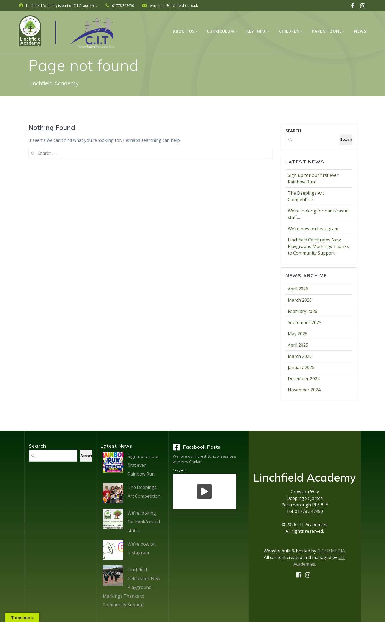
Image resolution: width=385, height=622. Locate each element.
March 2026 (300, 300)
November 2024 (304, 390)
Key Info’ (256, 31)
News (360, 31)
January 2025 (301, 367)
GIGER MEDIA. (331, 551)
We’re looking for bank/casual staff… (144, 522)
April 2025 (298, 345)
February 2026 (302, 311)
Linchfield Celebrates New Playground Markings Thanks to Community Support (318, 246)
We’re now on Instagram (313, 229)
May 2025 (297, 334)
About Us (184, 31)
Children (289, 31)
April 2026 (298, 289)
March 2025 (300, 356)
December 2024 (304, 379)
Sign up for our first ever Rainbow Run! (143, 465)
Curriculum (220, 31)
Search (346, 139)
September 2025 (304, 322)
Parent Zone (327, 31)
